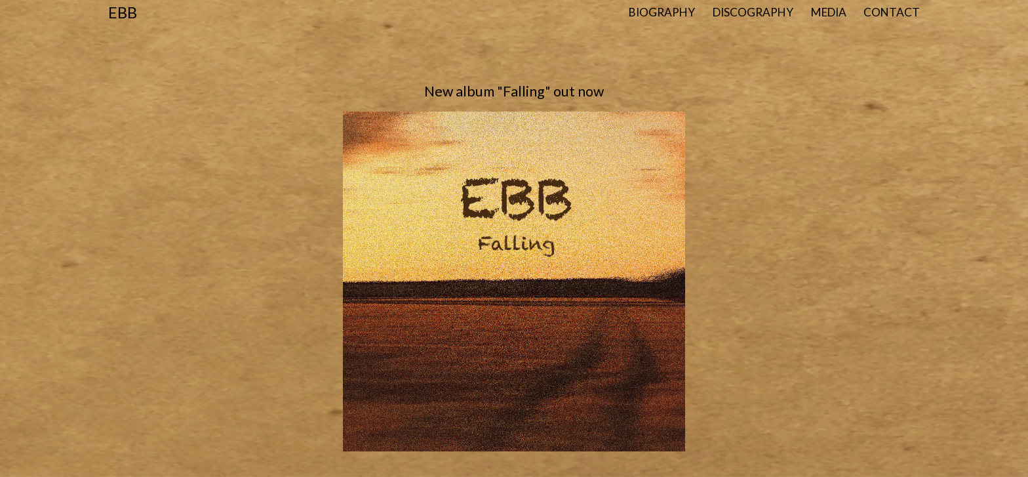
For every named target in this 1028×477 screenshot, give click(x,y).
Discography (753, 12)
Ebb (122, 12)
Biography (662, 12)
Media (828, 12)
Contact (891, 12)
